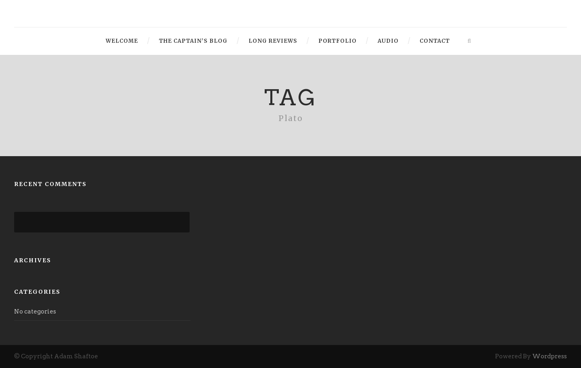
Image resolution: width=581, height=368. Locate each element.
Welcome (122, 41)
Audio (388, 41)
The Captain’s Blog (193, 41)
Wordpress (549, 356)
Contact (435, 41)
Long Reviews (273, 41)
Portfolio (337, 41)
